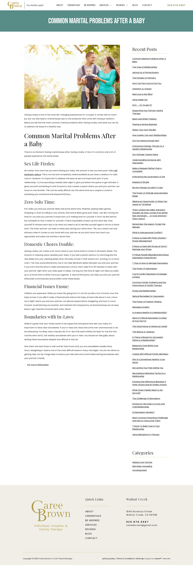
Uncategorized (139, 470)
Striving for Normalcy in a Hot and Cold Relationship (148, 405)
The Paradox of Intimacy (144, 78)
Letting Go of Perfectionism (145, 72)
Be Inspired (90, 5)
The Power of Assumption (144, 268)
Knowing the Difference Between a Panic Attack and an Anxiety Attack (149, 383)
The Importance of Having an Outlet (149, 326)
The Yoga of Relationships (38, 365)
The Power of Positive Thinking (146, 301)
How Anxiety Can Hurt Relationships (149, 135)
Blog (135, 5)
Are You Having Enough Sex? (145, 140)
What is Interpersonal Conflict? (147, 232)
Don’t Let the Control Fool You (146, 83)
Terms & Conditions (125, 558)
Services (106, 5)
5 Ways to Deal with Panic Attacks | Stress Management (149, 239)
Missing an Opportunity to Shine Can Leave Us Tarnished (149, 203)
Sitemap (140, 558)
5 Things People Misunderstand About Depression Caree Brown (150, 256)
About (59, 5)
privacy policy (108, 558)
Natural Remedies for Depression (148, 296)
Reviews (123, 5)
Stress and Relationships (144, 290)
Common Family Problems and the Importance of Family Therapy (149, 284)
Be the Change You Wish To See (147, 187)
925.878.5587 (176, 5)
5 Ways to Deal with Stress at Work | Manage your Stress (149, 248)
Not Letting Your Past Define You (147, 367)
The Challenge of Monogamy (146, 398)
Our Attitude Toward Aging (145, 154)
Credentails (73, 5)
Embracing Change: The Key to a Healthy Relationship (148, 148)
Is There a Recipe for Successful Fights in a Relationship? (147, 339)
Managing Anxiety (140, 307)
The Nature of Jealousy (143, 331)
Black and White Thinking (144, 119)
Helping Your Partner (142, 462)
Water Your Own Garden (144, 129)
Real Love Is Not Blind (142, 94)
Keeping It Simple (140, 182)
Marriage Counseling (142, 466)
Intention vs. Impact (142, 88)
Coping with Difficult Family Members (150, 354)
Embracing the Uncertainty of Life (148, 176)
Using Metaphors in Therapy (146, 434)
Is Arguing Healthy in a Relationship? (149, 312)
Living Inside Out (140, 99)
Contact (147, 5)
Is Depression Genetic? (143, 412)
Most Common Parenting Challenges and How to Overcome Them (150, 419)
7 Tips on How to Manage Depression (150, 263)
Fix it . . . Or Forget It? (142, 105)
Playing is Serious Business (144, 124)
